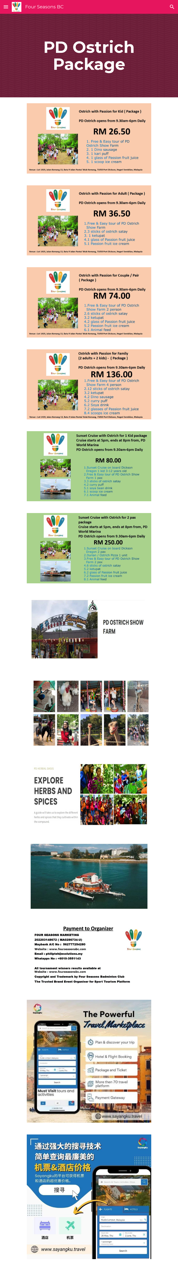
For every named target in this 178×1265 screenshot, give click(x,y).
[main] (89, 55)
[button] (6, 7)
